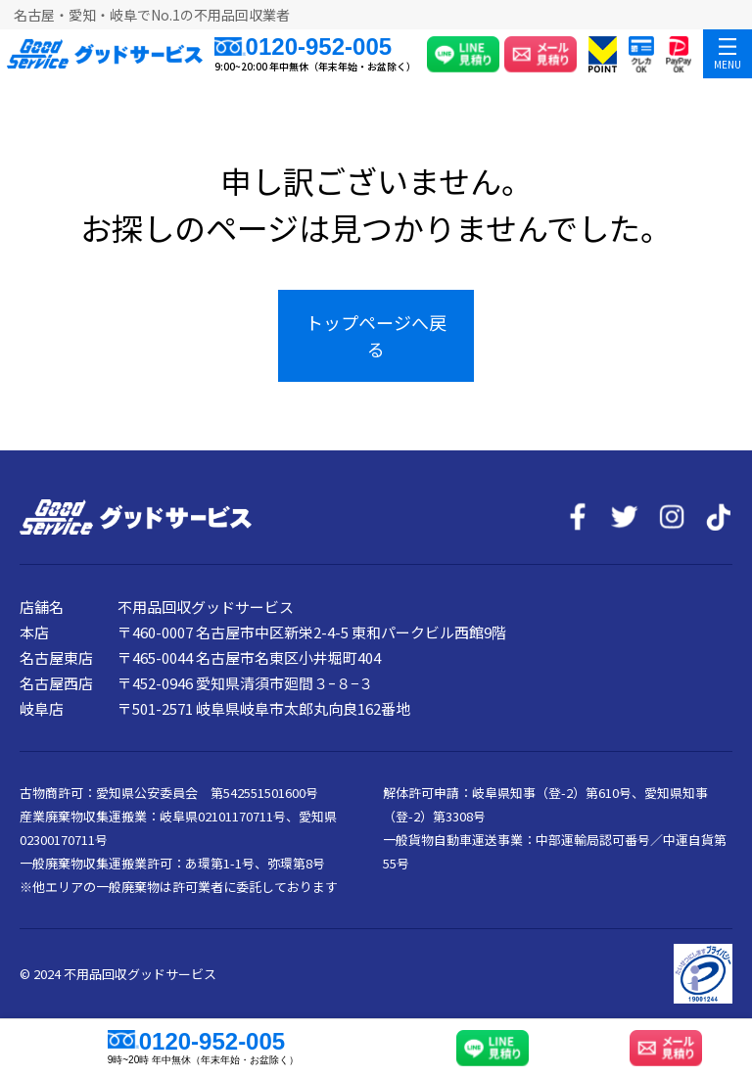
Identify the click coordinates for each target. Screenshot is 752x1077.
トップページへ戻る (376, 335)
